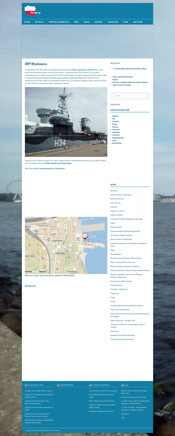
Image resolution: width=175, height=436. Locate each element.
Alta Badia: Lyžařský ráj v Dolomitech (101, 411)
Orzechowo (125, 414)
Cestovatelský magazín (100, 385)
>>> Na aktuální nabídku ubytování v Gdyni (129, 69)
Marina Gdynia (115, 254)
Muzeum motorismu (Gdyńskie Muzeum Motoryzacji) (129, 270)
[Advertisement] (87, 42)
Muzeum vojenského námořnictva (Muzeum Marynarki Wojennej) (126, 276)
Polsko (126, 385)
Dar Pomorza (115, 203)
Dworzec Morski (116, 215)
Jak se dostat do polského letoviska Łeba (103, 391)
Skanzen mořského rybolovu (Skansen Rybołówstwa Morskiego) (129, 315)
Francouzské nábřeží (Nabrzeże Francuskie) (126, 219)
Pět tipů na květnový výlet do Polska (133, 397)
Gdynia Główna (116, 227)
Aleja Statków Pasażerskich (120, 195)
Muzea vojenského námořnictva (84, 70)
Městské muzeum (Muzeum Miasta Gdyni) (125, 258)
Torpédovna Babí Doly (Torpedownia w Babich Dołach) (127, 326)
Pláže (125, 22)
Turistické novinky (66, 385)
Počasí (87, 22)
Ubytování (138, 22)
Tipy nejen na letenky (35, 385)
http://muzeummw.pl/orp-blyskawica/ (49, 168)
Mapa (76, 22)
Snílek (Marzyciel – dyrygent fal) (122, 321)
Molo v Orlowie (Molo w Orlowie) (122, 262)
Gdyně (27, 22)
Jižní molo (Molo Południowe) (121, 239)
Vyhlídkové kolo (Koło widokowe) (122, 335)
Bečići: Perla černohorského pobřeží (101, 401)
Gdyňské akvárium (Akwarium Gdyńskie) (125, 231)
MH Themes (56, 430)
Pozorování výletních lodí (119, 310)
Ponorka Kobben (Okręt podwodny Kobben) (126, 306)
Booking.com (30, 286)
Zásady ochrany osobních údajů (122, 339)
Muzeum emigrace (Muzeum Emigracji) (124, 266)
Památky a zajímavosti (59, 22)
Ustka (123, 418)
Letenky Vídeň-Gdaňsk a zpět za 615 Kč (38, 391)
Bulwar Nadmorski (117, 199)
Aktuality (39, 22)
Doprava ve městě (117, 211)
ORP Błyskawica (116, 285)
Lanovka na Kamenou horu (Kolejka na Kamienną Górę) (128, 244)
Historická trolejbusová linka (121, 235)
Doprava (99, 22)
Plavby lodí (113, 22)
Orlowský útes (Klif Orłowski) (121, 281)
